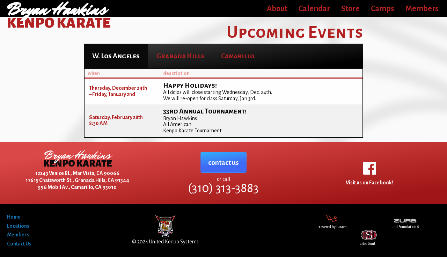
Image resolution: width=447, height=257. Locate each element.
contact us (223, 162)
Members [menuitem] (422, 9)
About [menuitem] (277, 9)
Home (14, 217)
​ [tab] (116, 56)
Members (18, 234)
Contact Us (19, 244)
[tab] (180, 56)
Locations (18, 226)
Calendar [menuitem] (314, 9)
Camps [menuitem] (382, 9)
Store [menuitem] (350, 9)
